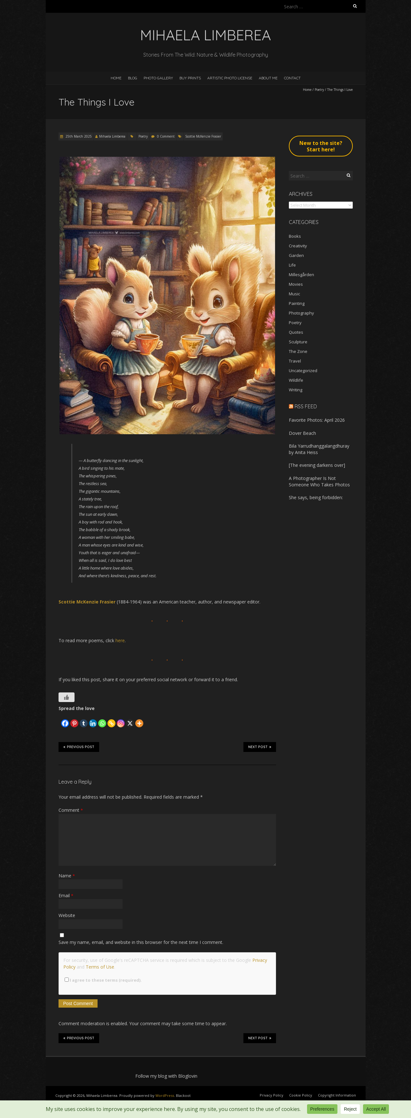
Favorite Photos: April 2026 (317, 420)
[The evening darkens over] (317, 465)
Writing (295, 390)
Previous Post (78, 747)
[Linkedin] (93, 720)
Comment (71, 810)
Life (292, 265)
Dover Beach (302, 433)
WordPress (164, 1095)
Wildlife (296, 380)
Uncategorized (303, 370)
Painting (296, 303)
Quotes (296, 332)
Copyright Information (337, 1095)
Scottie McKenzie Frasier (203, 136)
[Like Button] (67, 697)
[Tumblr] (84, 720)
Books (295, 236)
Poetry (319, 89)
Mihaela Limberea (112, 136)
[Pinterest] (74, 720)
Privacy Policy (271, 1095)
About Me (268, 78)
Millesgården (301, 274)
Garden (296, 255)
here (120, 640)
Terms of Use (100, 967)
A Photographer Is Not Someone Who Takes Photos (319, 481)
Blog (132, 78)
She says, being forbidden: (316, 497)
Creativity (298, 246)
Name (67, 876)
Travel (295, 361)
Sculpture (298, 342)
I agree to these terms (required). (103, 980)
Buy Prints (190, 78)
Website (67, 915)
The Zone (298, 351)
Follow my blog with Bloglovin (166, 1076)
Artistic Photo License (229, 78)
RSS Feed (306, 406)
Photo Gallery (158, 78)
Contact (292, 78)
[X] (130, 720)
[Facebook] (65, 720)
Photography (301, 313)
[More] (139, 720)
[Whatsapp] (102, 720)
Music (294, 294)
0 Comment (166, 136)
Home (116, 78)
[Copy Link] (111, 720)
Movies (296, 284)
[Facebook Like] (59, 718)
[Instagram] (121, 720)
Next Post (259, 747)
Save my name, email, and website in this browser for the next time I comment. (141, 942)
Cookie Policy (300, 1095)
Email (66, 895)
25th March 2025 (78, 136)
